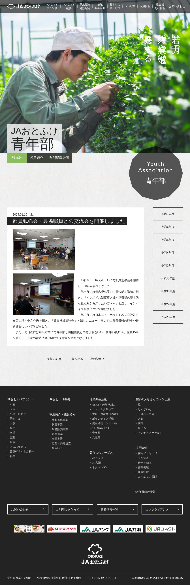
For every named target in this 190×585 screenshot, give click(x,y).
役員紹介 (36, 158)
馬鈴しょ (15, 418)
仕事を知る (144, 462)
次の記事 (97, 358)
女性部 (96, 437)
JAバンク (98, 457)
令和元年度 (168, 278)
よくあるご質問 (147, 476)
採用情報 (145, 6)
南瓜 (12, 432)
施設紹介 (57, 448)
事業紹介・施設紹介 (62, 414)
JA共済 (96, 462)
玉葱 (12, 437)
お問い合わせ (177, 6)
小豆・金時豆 (18, 413)
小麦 (12, 404)
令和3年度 (167, 265)
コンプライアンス (157, 509)
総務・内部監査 (61, 443)
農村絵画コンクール (104, 423)
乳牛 (12, 456)
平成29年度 (168, 304)
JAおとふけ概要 (69, 6)
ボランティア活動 (103, 418)
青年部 (96, 432)
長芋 (12, 428)
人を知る (143, 457)
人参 (12, 423)
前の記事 (54, 358)
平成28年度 (168, 317)
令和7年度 (167, 214)
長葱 (12, 442)
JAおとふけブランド (52, 6)
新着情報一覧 (109, 509)
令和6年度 (167, 226)
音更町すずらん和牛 (22, 451)
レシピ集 (130, 6)
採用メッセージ (147, 453)
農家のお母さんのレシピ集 (152, 399)
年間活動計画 (59, 158)
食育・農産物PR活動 (105, 413)
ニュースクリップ (103, 409)
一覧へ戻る (76, 358)
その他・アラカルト (150, 432)
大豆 (12, 409)
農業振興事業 (60, 419)
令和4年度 (167, 252)
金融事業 (57, 438)
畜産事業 (57, 433)
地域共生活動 (100, 6)
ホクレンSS (99, 467)
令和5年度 (167, 239)
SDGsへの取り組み (104, 404)
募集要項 (143, 467)
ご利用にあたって (67, 509)
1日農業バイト (101, 428)
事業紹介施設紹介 (85, 6)
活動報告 (17, 158)
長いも (142, 428)
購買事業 (57, 424)
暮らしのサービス (115, 6)
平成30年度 (168, 291)
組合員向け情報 (160, 6)
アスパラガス (18, 446)
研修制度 (143, 472)
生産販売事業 (60, 429)
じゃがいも (144, 409)
